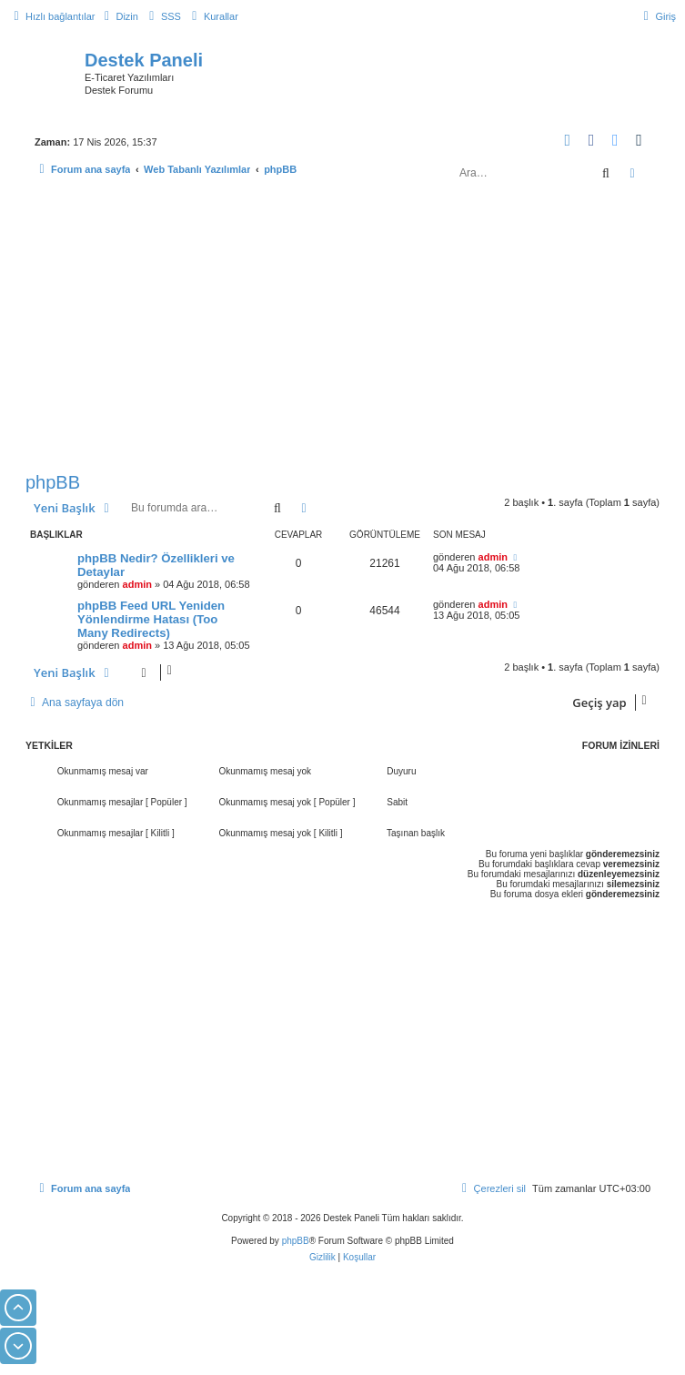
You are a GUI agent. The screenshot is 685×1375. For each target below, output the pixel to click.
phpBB (52, 482)
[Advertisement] (342, 330)
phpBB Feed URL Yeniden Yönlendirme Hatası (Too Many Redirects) (151, 619)
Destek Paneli (144, 60)
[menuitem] (118, 16)
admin (137, 584)
